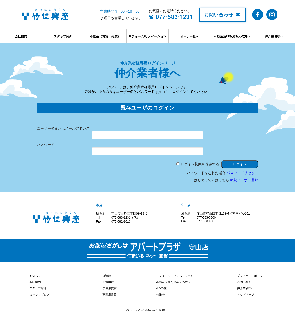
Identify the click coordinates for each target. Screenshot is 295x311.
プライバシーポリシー (250, 275)
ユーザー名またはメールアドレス (63, 128)
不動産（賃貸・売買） (105, 36)
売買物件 (107, 281)
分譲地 (105, 275)
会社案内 (21, 36)
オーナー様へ (189, 36)
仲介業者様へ (274, 36)
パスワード (45, 145)
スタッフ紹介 (63, 36)
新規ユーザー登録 (244, 180)
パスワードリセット (242, 173)
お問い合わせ (222, 14)
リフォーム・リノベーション (176, 275)
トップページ (244, 292)
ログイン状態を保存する (200, 164)
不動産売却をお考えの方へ (232, 36)
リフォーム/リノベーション (147, 36)
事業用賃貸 (109, 292)
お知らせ (35, 275)
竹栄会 (160, 292)
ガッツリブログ (40, 292)
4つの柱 (161, 287)
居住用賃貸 (109, 287)
